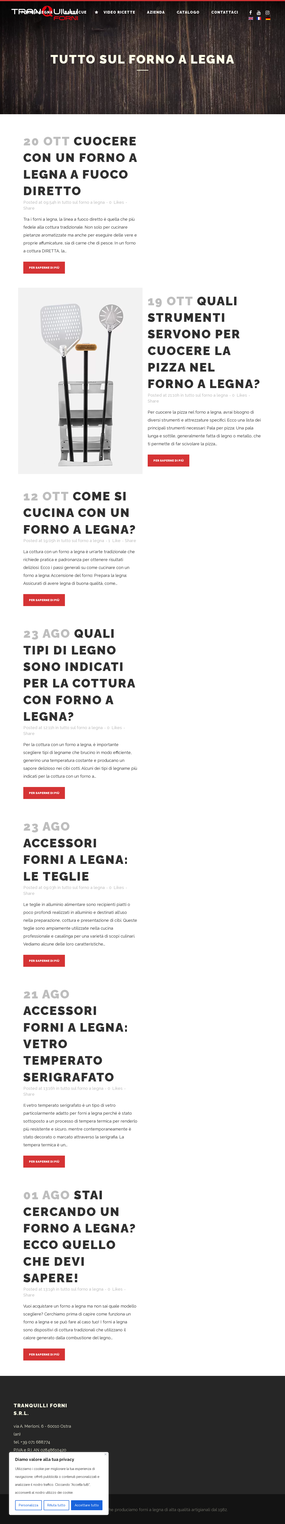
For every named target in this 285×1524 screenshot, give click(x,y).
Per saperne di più (44, 267)
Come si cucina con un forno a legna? (79, 512)
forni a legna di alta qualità (164, 1509)
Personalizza (28, 1505)
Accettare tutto (87, 1505)
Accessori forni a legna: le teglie (76, 859)
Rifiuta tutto (56, 1505)
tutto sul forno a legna (83, 202)
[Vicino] (105, 1454)
